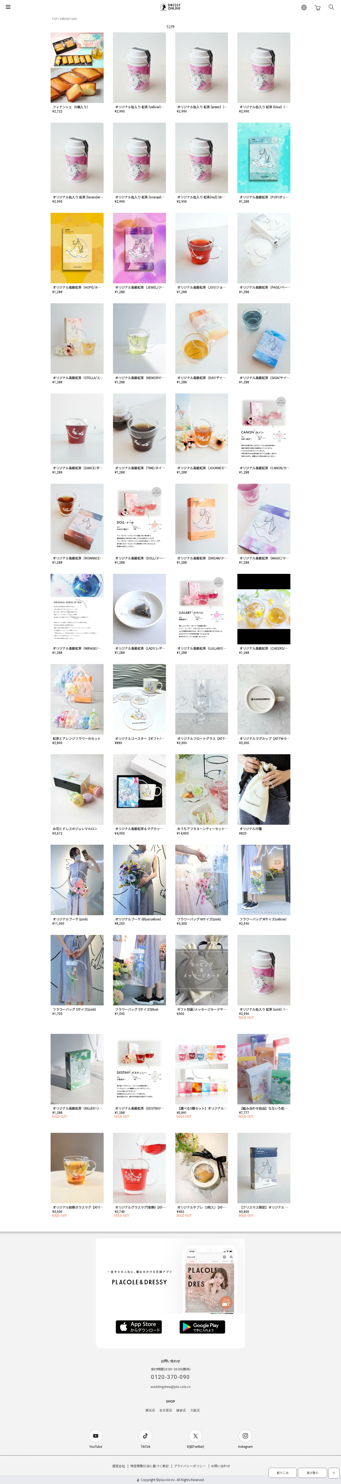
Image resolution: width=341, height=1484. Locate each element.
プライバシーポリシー (190, 1466)
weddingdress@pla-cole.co (171, 1386)
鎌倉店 (181, 1410)
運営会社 (118, 1466)
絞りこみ (283, 1472)
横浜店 (150, 1410)
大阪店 (195, 1410)
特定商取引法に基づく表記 (149, 1466)
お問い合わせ (220, 1466)
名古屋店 (165, 1410)
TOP (54, 19)
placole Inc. (167, 1479)
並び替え (312, 1472)
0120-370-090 (170, 1377)
